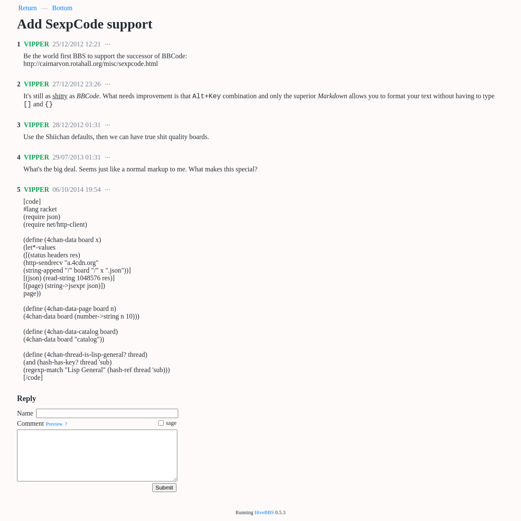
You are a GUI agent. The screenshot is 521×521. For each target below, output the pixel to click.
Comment (30, 426)
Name (25, 415)
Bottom (62, 7)
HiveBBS (264, 512)
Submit (164, 490)
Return (27, 7)
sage (167, 425)
